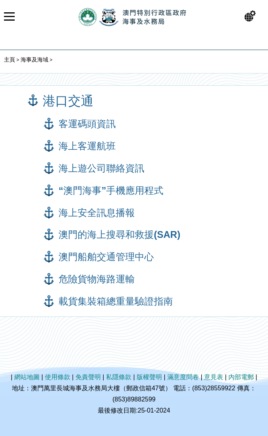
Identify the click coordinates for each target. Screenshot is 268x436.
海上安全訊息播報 (97, 212)
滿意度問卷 (183, 377)
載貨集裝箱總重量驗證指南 (116, 301)
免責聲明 (88, 377)
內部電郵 (241, 377)
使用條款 (57, 377)
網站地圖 (27, 377)
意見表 (213, 377)
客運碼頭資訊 (87, 123)
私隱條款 (118, 377)
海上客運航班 (87, 146)
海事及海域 (34, 59)
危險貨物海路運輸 (97, 279)
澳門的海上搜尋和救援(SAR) (120, 234)
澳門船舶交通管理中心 (106, 256)
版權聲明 (149, 377)
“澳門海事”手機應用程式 (111, 190)
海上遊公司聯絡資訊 (102, 168)
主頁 (9, 59)
